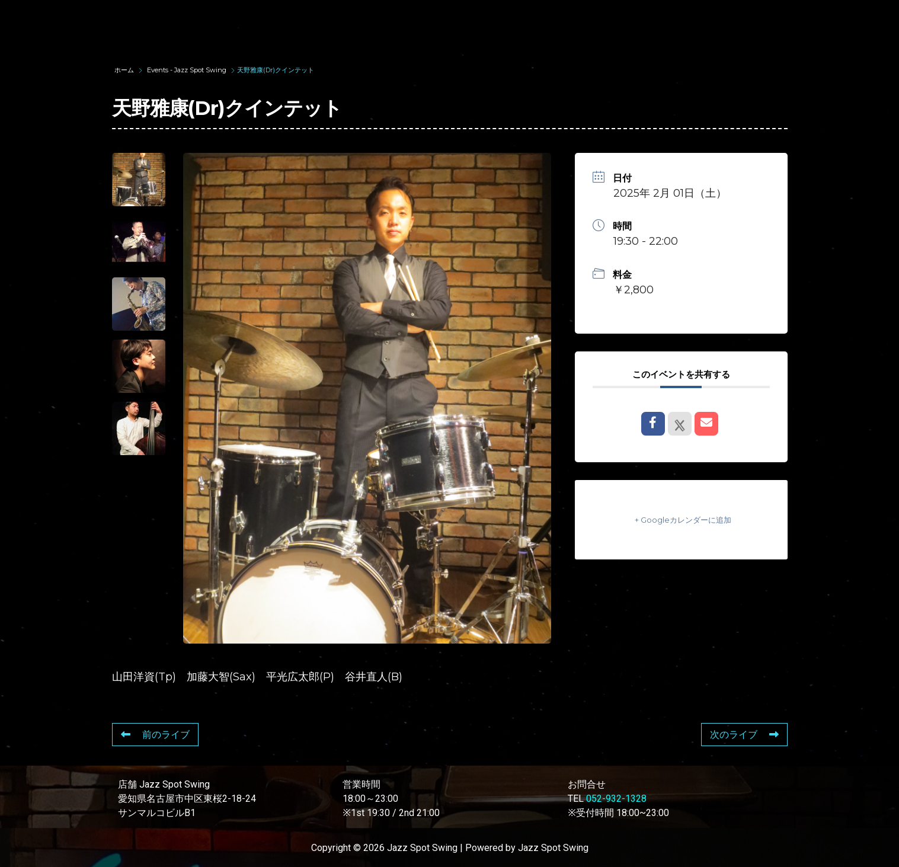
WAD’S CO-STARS (466, 23)
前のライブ (155, 734)
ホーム (125, 70)
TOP (237, 23)
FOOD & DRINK (682, 23)
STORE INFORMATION (799, 23)
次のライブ (744, 734)
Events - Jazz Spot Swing (186, 70)
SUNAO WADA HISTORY (336, 23)
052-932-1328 (616, 798)
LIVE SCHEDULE (578, 23)
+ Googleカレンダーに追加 (681, 519)
